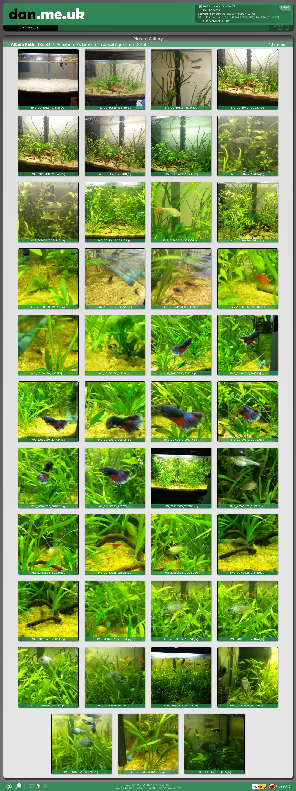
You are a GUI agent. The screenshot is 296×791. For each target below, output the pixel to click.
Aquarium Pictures (74, 44)
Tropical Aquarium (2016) (122, 44)
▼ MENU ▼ (30, 28)
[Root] (44, 44)
